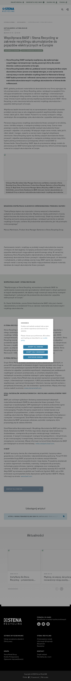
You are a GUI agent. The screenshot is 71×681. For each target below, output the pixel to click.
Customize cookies (35, 357)
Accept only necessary (35, 352)
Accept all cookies (35, 347)
